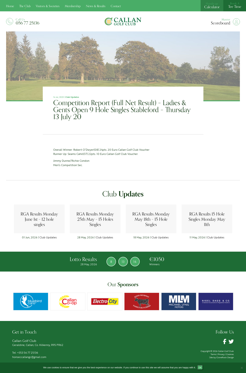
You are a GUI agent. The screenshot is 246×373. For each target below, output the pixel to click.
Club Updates (72, 96)
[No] (241, 368)
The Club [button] (25, 6)
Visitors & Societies (48, 6)
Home (10, 6)
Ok (200, 367)
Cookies (230, 354)
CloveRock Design (225, 357)
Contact (116, 6)
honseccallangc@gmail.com (29, 357)
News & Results (95, 6)
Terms (213, 354)
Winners (155, 264)
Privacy (221, 354)
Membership (73, 6)
